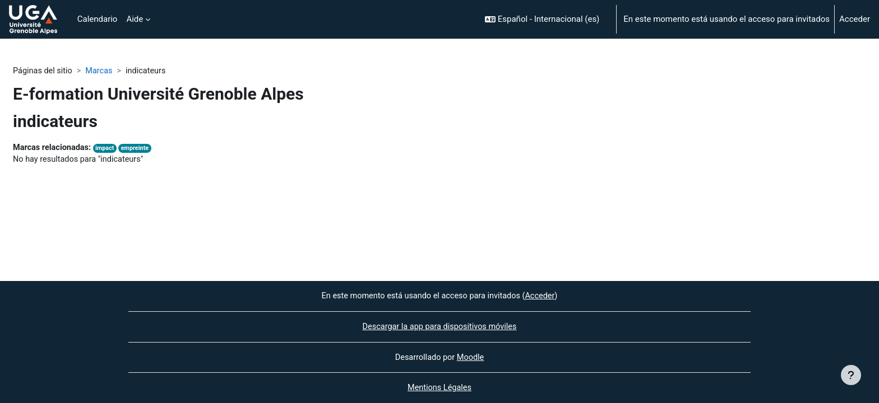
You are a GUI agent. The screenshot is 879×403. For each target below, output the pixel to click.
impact (108, 149)
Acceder (854, 19)
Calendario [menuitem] (97, 19)
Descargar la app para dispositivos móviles (439, 326)
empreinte (139, 149)
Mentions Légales (439, 388)
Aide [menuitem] (134, 19)
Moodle (471, 357)
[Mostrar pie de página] (851, 375)
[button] (546, 19)
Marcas (102, 71)
